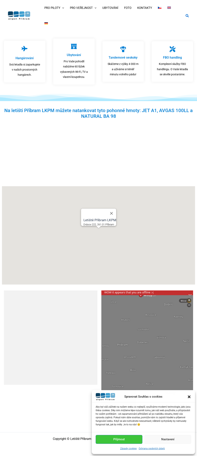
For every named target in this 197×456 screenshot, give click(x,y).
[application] (62, 8)
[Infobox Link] (24, 61)
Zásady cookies (128, 448)
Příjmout (119, 439)
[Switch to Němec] (46, 23)
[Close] (111, 213)
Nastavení (167, 439)
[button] (189, 397)
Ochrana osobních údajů (152, 448)
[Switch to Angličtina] (169, 8)
